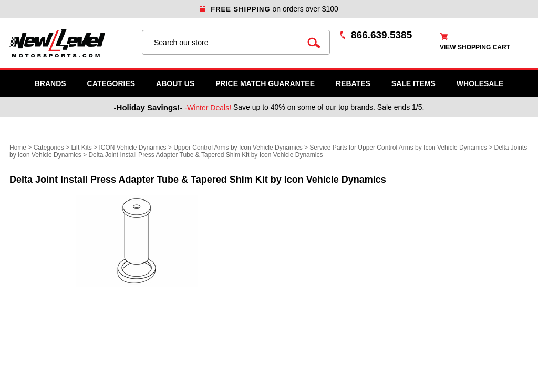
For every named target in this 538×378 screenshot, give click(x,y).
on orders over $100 (269, 9)
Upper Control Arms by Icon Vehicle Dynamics (237, 147)
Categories (111, 83)
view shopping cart (475, 47)
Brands (50, 83)
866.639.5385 (381, 34)
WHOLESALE (480, 83)
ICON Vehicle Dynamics (132, 147)
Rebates (353, 83)
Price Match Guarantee (265, 83)
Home (17, 147)
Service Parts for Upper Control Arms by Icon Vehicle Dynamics (398, 147)
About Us (175, 83)
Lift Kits (81, 147)
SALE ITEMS (413, 83)
